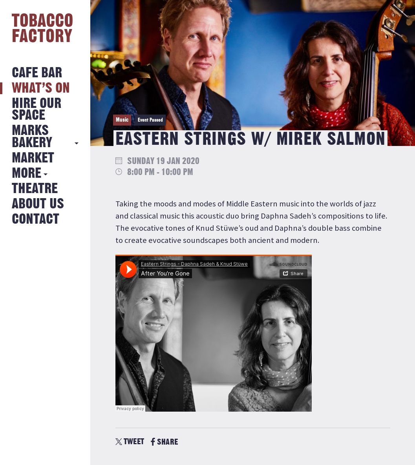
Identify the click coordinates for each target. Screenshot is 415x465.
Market (33, 158)
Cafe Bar (37, 73)
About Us (38, 204)
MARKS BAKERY (32, 137)
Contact (35, 219)
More (26, 174)
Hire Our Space (36, 110)
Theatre (35, 189)
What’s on (41, 88)
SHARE (164, 442)
